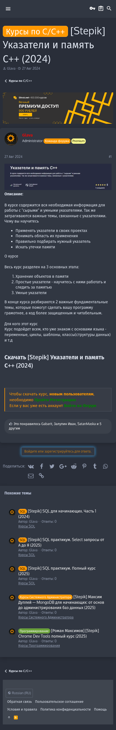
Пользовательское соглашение (59, 701)
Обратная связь (19, 701)
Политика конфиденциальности (65, 709)
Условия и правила (22, 709)
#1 (110, 157)
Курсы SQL (26, 526)
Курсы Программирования (39, 645)
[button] (8, 9)
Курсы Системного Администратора (46, 617)
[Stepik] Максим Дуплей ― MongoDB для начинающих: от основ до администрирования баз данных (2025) (61, 602)
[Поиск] (109, 8)
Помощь (100, 709)
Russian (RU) (19, 693)
